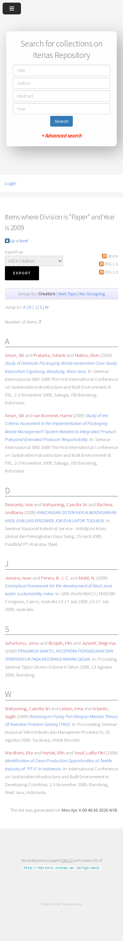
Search (61, 121)
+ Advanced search (62, 135)
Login (10, 183)
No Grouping (92, 294)
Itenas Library (72, 904)
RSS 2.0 (111, 272)
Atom (113, 256)
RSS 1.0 (111, 264)
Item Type (67, 294)
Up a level (19, 241)
